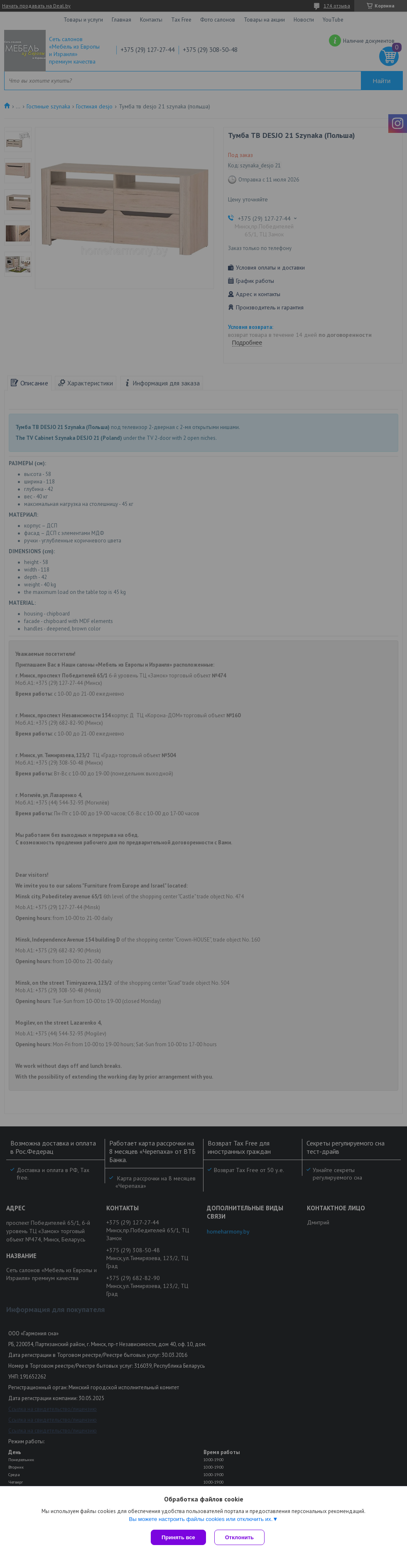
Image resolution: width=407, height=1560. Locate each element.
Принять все (178, 1537)
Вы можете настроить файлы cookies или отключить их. (200, 1519)
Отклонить (239, 1537)
